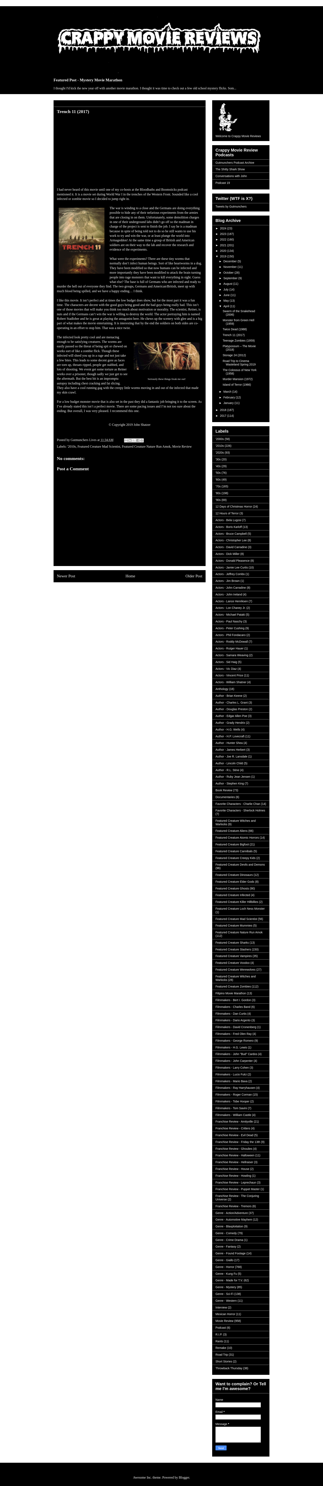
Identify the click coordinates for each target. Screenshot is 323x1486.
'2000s (219, 439)
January (228, 403)
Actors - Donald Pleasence (232, 560)
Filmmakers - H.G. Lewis (231, 1047)
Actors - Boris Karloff (228, 527)
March (227, 391)
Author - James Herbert (230, 749)
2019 (223, 256)
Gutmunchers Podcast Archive (234, 162)
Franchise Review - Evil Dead (234, 1135)
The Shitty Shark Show (230, 169)
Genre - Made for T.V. (229, 1280)
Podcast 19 (222, 182)
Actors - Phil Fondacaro (230, 635)
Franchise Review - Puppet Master (237, 1189)
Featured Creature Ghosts (232, 888)
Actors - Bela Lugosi (228, 520)
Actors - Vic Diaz (226, 668)
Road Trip (221, 1354)
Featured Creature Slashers (233, 949)
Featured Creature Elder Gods (234, 881)
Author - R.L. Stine (227, 770)
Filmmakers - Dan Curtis (231, 1013)
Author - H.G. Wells (227, 729)
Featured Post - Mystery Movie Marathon (88, 80)
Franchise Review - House (232, 1169)
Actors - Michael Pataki (230, 614)
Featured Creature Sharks (232, 942)
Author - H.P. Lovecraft (230, 736)
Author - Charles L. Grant (231, 702)
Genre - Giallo (224, 1260)
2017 (223, 415)
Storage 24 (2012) (234, 355)
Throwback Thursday (228, 1368)
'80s (218, 493)
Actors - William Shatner (230, 682)
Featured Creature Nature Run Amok (146, 446)
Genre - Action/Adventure (231, 1213)
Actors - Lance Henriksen (231, 601)
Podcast (220, 1327)
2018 (223, 410)
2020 (223, 250)
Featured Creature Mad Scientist (98, 446)
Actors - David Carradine (231, 547)
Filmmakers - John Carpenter (234, 1060)
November (230, 266)
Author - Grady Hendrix (230, 722)
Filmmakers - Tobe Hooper (232, 1101)
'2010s (71, 446)
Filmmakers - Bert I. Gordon (233, 1000)
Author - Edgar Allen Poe (231, 716)
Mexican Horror (225, 1314)
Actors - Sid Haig (226, 662)
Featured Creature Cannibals (234, 851)
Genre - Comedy (226, 1233)
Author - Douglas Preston (231, 709)
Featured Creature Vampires (233, 956)
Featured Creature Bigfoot (232, 844)
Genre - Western (226, 1300)
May (226, 300)
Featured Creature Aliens (231, 830)
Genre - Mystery (225, 1287)
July (226, 289)
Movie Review (182, 446)
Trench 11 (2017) (234, 335)
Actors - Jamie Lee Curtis (231, 567)
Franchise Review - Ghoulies (233, 1148)
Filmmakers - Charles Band (232, 1007)
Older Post (193, 576)
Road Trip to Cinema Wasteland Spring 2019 (239, 362)
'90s (218, 500)
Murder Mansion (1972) (238, 379)
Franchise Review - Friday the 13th (237, 1142)
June (226, 295)
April (226, 306)
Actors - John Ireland (228, 594)
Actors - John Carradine (230, 587)
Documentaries (225, 797)
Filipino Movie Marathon (230, 993)
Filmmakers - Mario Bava (231, 1081)
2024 (223, 228)
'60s (218, 479)
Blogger (184, 1477)
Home (130, 576)
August (228, 283)
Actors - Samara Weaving (231, 655)
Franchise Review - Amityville (234, 1121)
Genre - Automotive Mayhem (233, 1219)
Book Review (223, 790)
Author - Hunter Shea (229, 743)
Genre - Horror (224, 1267)
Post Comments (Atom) (138, 592)
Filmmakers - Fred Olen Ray (233, 1033)
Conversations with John (231, 176)
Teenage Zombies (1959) (239, 340)
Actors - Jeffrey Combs (230, 574)
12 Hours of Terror (227, 513)
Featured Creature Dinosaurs (234, 875)
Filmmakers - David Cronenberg (235, 1027)
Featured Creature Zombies (233, 986)
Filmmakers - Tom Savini (231, 1108)
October (228, 272)
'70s (218, 486)
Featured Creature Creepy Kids (235, 858)
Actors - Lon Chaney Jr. (230, 607)
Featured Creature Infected (232, 895)
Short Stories (223, 1361)
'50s (218, 472)
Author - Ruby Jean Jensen (232, 776)
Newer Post (66, 576)
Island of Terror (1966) (237, 384)
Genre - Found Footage (230, 1253)
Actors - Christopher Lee (231, 540)
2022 (223, 239)
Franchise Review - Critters (232, 1128)
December (230, 261)
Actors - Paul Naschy (228, 621)
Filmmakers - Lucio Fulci (231, 1074)
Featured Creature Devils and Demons (240, 864)
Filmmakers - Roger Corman (233, 1094)
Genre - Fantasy (225, 1246)
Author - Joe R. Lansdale (231, 756)
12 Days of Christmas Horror (233, 506)
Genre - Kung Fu (226, 1273)
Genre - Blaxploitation (229, 1226)
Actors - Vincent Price (229, 675)
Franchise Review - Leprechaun (235, 1182)
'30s (218, 459)
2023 (223, 234)
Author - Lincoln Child (229, 763)
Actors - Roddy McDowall (231, 641)
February (229, 397)
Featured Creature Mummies (233, 925)
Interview (221, 1307)
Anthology (221, 689)
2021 (223, 245)
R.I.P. (218, 1334)
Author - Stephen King (229, 783)
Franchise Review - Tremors (233, 1206)
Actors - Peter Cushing (230, 628)
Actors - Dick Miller (227, 554)
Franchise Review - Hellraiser (234, 1162)
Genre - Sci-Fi (224, 1294)
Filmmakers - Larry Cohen (232, 1067)
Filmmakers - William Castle (233, 1115)
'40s (218, 466)
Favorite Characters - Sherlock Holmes (240, 810)
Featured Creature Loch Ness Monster (240, 908)
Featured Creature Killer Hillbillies (236, 902)
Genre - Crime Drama (229, 1240)
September (230, 278)
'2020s (219, 452)
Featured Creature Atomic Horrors (237, 837)
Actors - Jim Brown (227, 580)
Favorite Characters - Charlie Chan (237, 803)
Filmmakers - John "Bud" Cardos (236, 1054)
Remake (220, 1347)
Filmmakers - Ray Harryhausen (235, 1087)
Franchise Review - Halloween (234, 1155)
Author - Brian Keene (228, 695)
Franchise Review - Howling (233, 1175)
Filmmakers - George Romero (234, 1040)
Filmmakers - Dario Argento (232, 1020)
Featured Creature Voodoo (232, 962)
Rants (219, 1341)
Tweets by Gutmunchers (231, 206)
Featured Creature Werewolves (235, 969)
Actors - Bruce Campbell (231, 533)
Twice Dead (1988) (235, 329)
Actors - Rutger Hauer (229, 648)
